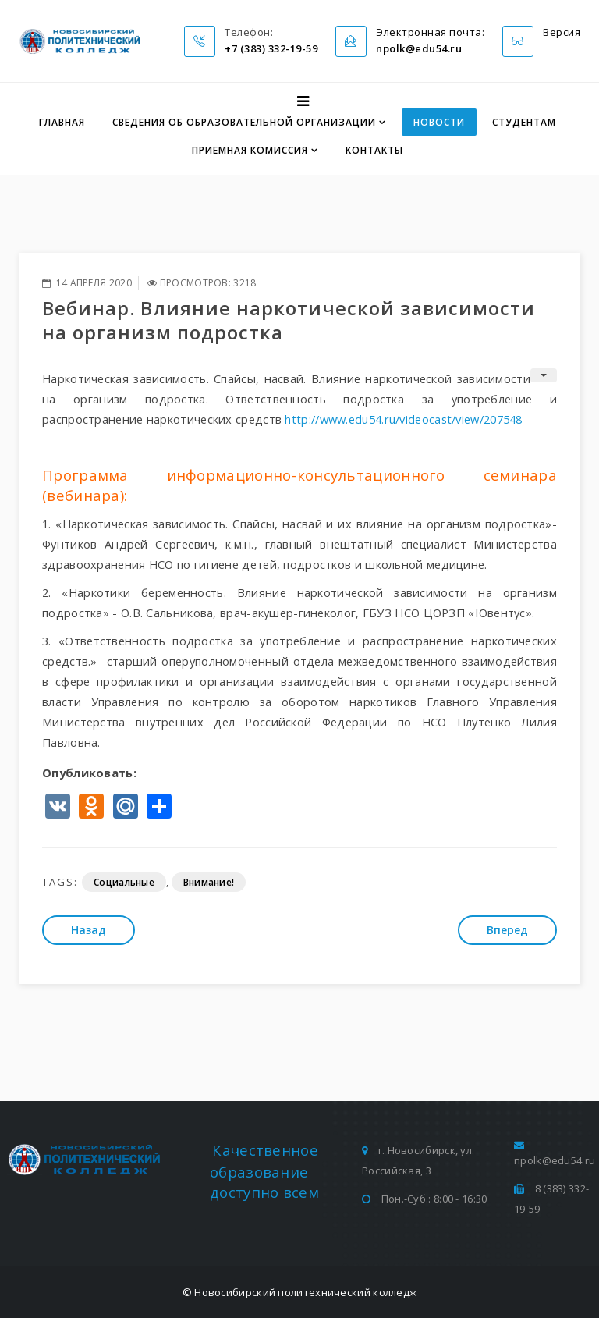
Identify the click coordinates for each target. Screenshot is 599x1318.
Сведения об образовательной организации (244, 122)
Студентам (524, 122)
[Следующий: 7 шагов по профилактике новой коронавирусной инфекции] (507, 930)
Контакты (374, 150)
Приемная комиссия (250, 150)
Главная (62, 122)
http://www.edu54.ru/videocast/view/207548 (403, 419)
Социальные (124, 882)
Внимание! (209, 882)
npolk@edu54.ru (554, 1160)
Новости (439, 122)
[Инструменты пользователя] (543, 375)
